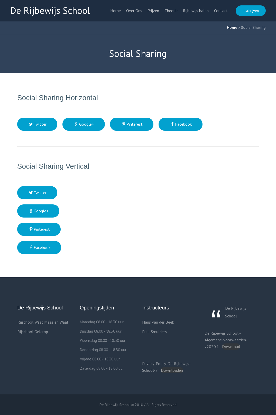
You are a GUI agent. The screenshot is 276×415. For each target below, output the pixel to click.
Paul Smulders (154, 331)
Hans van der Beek (158, 322)
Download (231, 346)
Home (232, 27)
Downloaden (172, 370)
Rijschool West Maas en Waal (42, 322)
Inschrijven (251, 10)
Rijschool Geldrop (32, 331)
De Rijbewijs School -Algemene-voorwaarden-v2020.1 (226, 340)
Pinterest (134, 124)
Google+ (86, 124)
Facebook (183, 124)
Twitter (40, 124)
